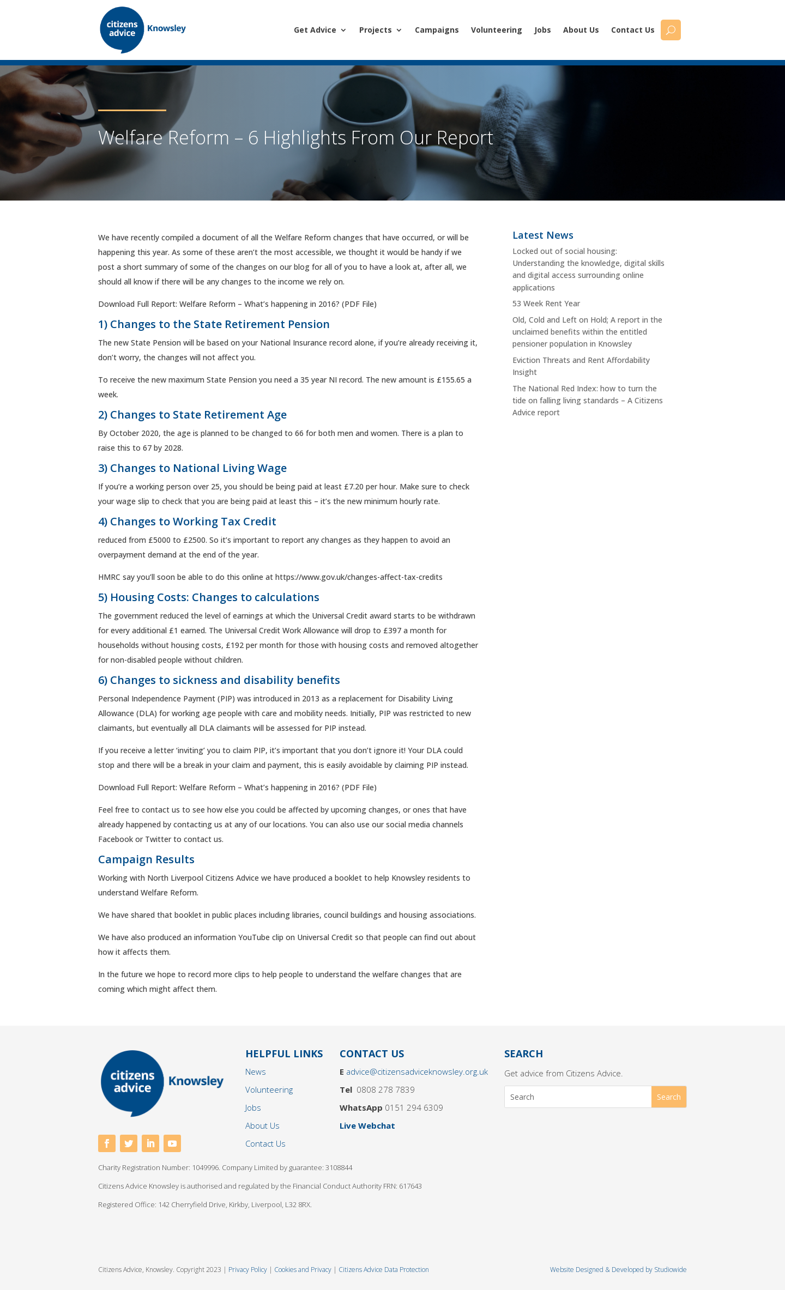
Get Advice (315, 30)
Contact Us (633, 30)
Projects (375, 30)
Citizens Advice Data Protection (384, 1269)
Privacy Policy (248, 1269)
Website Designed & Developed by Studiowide (618, 1269)
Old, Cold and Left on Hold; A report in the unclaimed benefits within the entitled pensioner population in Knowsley (587, 331)
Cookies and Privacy (302, 1269)
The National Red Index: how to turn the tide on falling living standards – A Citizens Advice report (587, 400)
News (255, 1071)
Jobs (542, 30)
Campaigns (437, 30)
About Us (581, 30)
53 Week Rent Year (546, 303)
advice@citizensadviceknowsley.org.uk (417, 1071)
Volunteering (496, 30)
